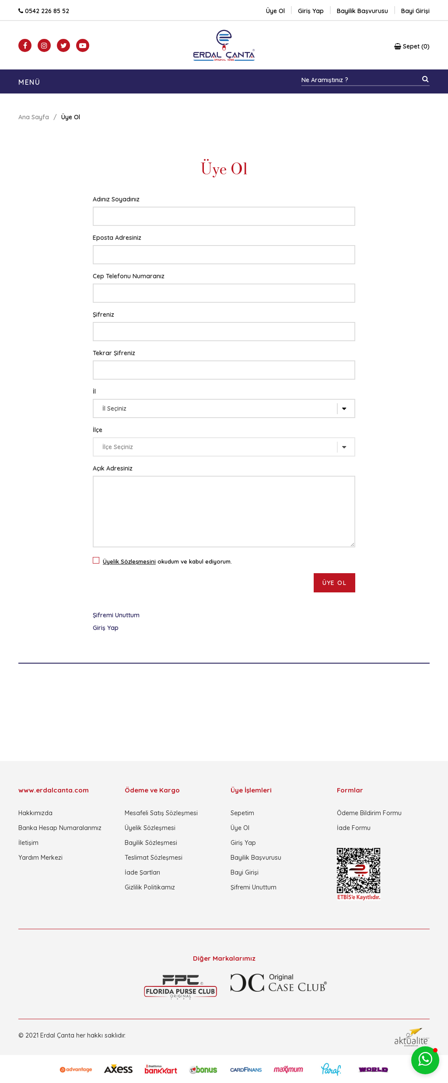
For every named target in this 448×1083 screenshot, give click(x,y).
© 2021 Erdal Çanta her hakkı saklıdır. (72, 1035)
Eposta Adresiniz (117, 238)
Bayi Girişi (245, 872)
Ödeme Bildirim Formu (369, 813)
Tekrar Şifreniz (114, 353)
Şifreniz (103, 314)
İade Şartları (142, 872)
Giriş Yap (106, 628)
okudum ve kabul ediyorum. (165, 560)
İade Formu (354, 828)
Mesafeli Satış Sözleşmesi (161, 813)
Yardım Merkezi (40, 858)
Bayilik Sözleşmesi (151, 843)
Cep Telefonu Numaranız (128, 276)
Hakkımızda (35, 813)
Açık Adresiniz (113, 468)
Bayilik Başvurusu (256, 858)
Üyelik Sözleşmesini (129, 561)
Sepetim (242, 813)
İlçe (97, 430)
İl (94, 391)
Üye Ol (275, 11)
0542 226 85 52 (43, 11)
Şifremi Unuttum (116, 615)
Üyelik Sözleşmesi (150, 828)
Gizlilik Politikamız (150, 887)
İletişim (28, 843)
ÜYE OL (334, 583)
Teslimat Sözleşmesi (153, 858)
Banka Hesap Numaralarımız (60, 828)
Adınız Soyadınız (116, 199)
